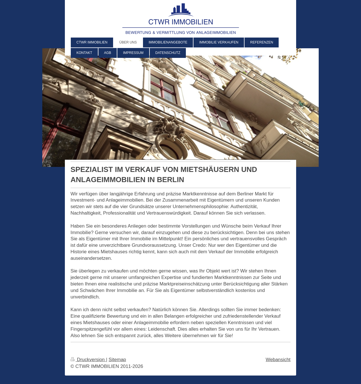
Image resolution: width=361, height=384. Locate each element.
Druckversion (88, 359)
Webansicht (278, 359)
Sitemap (117, 359)
